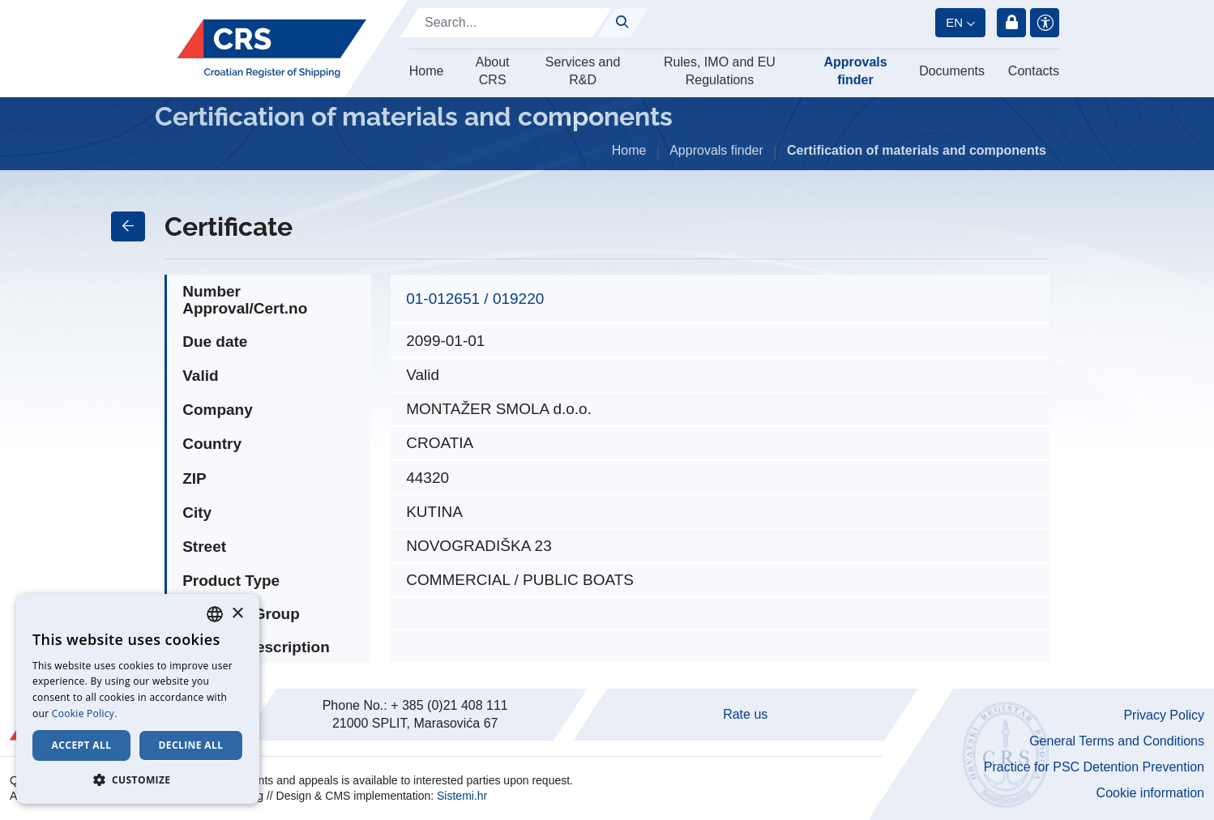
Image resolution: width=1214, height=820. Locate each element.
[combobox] (215, 614)
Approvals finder (855, 71)
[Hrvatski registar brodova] (271, 48)
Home (426, 71)
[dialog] (137, 699)
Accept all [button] (82, 745)
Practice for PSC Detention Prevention (1094, 767)
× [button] (237, 614)
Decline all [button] (191, 745)
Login (1011, 22)
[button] (137, 779)
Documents (952, 71)
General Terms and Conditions (1116, 741)
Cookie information (1150, 793)
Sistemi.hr (462, 795)
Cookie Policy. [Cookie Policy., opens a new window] (85, 713)
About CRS (493, 71)
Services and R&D (583, 71)
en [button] (954, 22)
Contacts (1033, 71)
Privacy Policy (1163, 715)
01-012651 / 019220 (475, 298)
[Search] (506, 22)
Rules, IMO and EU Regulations (720, 71)
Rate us (745, 714)
